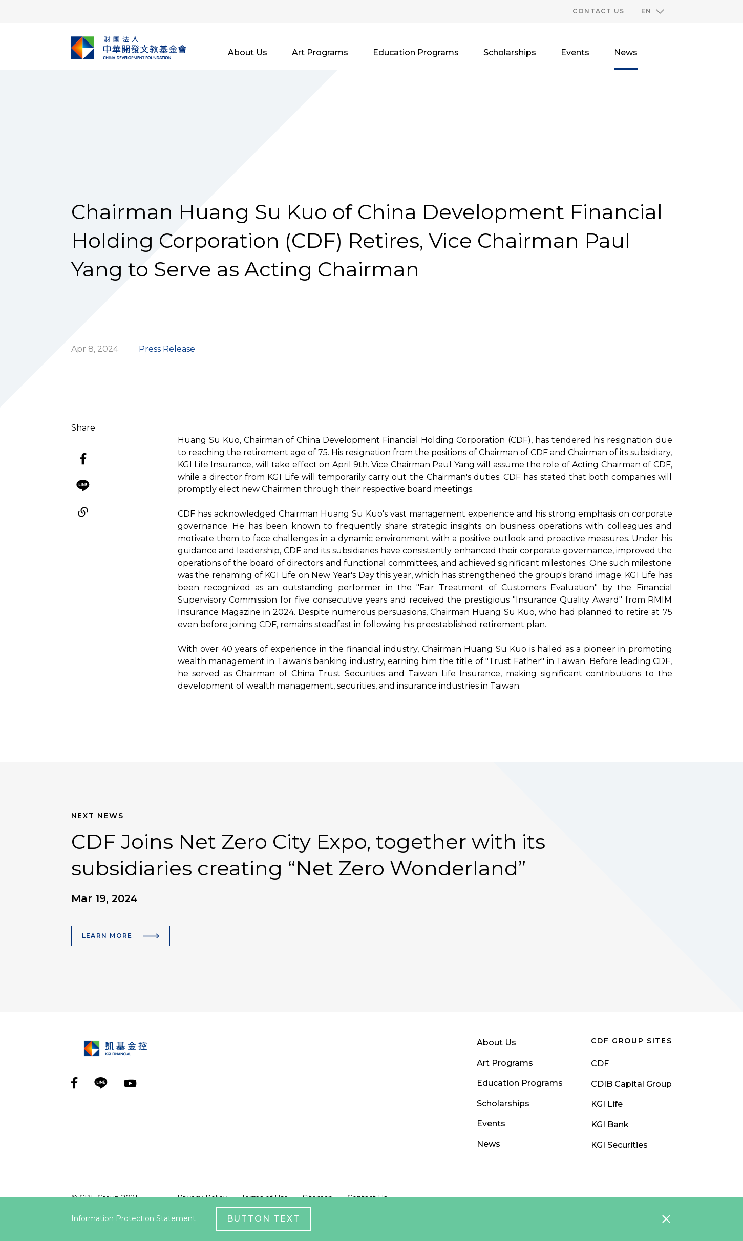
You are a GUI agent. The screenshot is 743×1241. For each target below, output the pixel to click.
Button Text (263, 1219)
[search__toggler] (667, 53)
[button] (652, 11)
